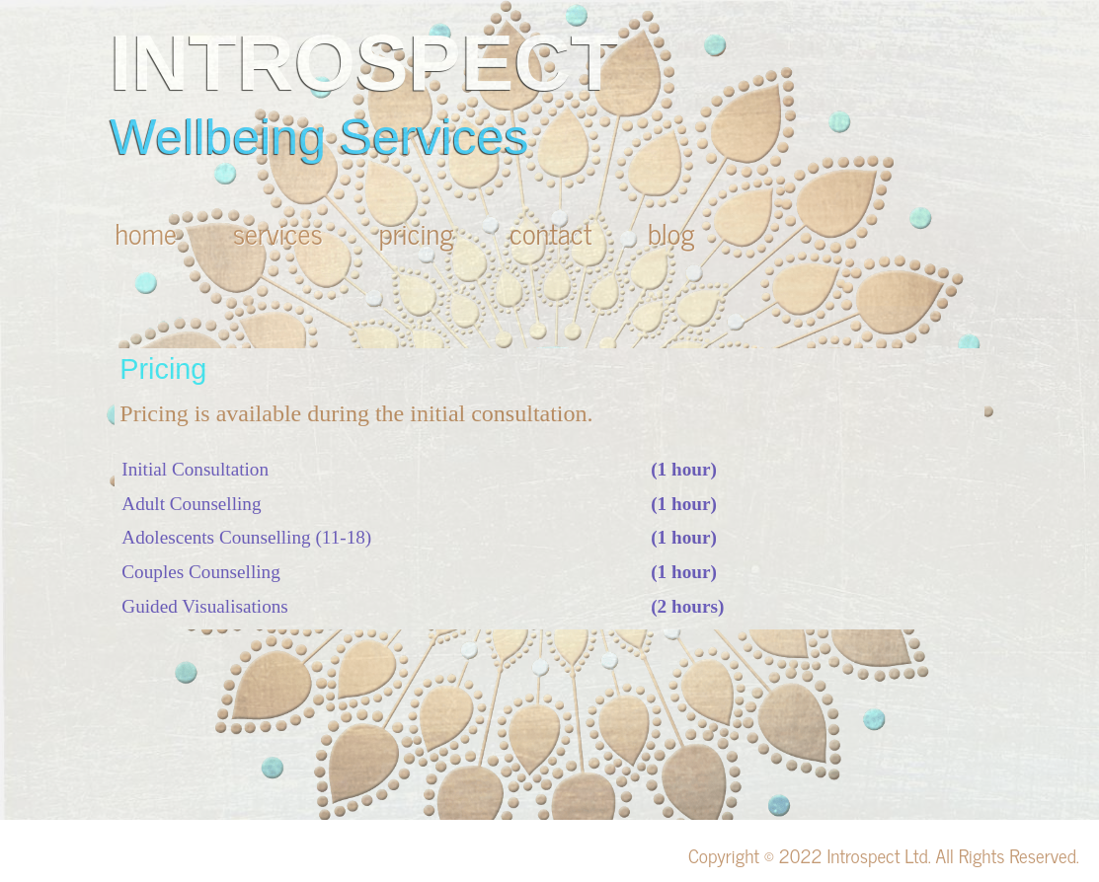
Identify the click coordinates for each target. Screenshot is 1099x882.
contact (550, 232)
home (146, 232)
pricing (415, 232)
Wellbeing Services (319, 137)
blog (671, 232)
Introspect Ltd (876, 855)
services (278, 232)
